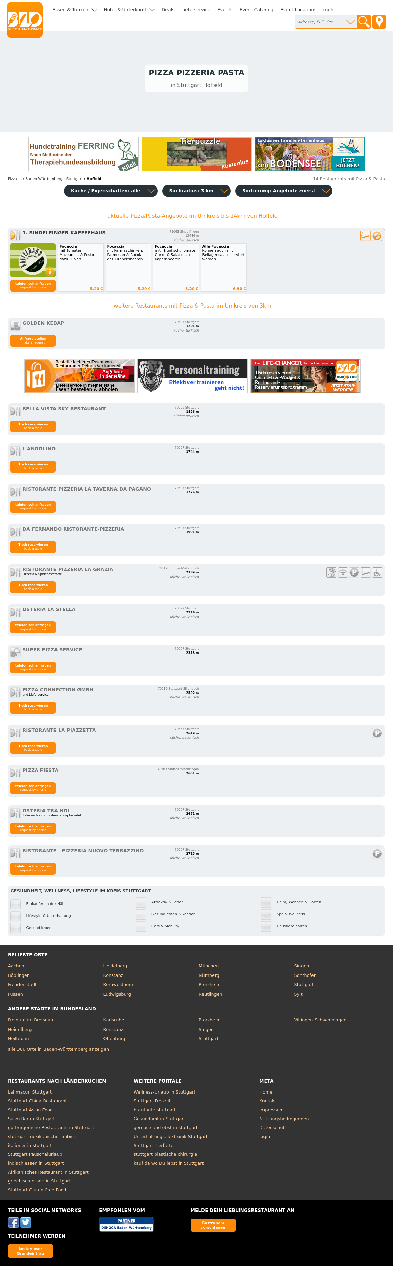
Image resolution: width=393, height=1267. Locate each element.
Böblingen (19, 976)
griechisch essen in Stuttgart (39, 1182)
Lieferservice (195, 9)
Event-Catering (256, 9)
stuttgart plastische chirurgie (165, 1155)
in (15, 180)
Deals (168, 9)
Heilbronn (18, 1040)
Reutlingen (210, 995)
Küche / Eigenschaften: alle (105, 192)
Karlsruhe (113, 1021)
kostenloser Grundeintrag (30, 1252)
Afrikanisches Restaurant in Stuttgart (48, 1173)
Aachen (16, 967)
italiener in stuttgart (30, 1146)
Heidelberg (115, 967)
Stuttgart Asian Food (30, 1110)
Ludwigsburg (117, 995)
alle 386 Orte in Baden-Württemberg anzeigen (58, 1050)
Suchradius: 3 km (191, 192)
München (209, 967)
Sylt (298, 995)
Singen (301, 967)
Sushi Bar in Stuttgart (31, 1119)
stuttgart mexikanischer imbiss (42, 1137)
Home (265, 1093)
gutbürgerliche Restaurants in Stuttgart (51, 1128)
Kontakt (267, 1101)
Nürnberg (209, 976)
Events (225, 9)
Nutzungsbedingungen (284, 1119)
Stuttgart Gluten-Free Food (37, 1190)
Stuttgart (304, 985)
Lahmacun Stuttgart (30, 1093)
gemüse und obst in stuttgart (166, 1128)
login (264, 1137)
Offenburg (114, 1040)
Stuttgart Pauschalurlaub (35, 1155)
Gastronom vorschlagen (212, 1226)
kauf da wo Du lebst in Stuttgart (169, 1164)
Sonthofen (305, 976)
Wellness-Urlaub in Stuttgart (164, 1093)
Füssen (15, 995)
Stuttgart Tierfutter (154, 1146)
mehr (329, 9)
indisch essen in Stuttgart (36, 1164)
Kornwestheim (118, 985)
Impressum (271, 1110)
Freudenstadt (22, 985)
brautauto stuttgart (155, 1110)
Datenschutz (273, 1128)
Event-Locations (298, 9)
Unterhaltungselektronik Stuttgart (171, 1137)
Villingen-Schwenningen (320, 1021)
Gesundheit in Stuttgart (159, 1119)
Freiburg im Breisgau (30, 1021)
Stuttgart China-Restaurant (37, 1101)
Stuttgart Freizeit (152, 1101)
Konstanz (113, 976)
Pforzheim (210, 985)
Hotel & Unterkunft (125, 9)
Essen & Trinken (70, 9)
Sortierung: (278, 192)
